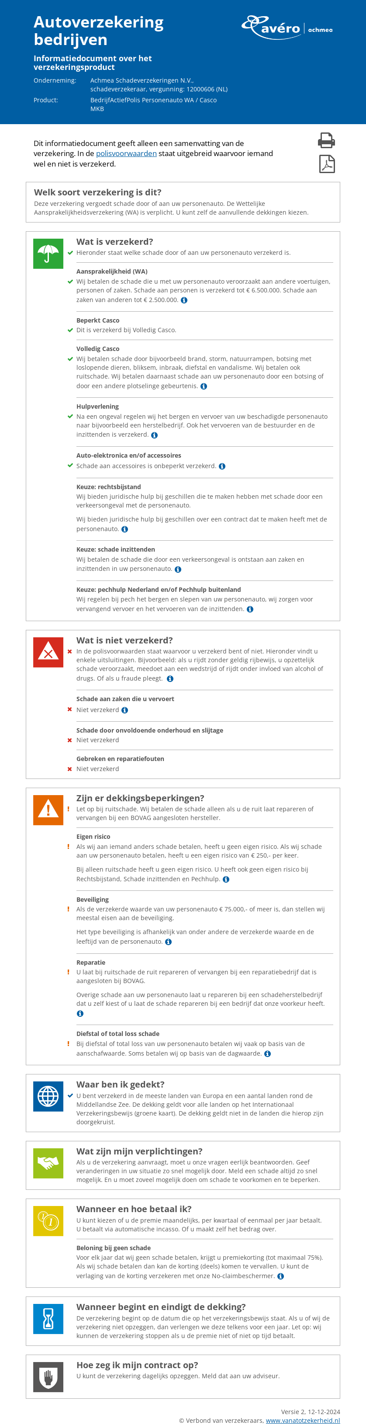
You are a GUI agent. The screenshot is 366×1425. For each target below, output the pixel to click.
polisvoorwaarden (126, 153)
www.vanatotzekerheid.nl (303, 1420)
